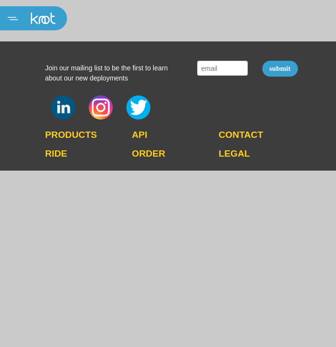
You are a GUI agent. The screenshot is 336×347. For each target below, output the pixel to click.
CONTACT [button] (241, 135)
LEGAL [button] (234, 153)
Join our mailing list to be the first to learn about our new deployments (106, 73)
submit (280, 68)
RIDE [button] (56, 153)
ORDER (148, 153)
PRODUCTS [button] (71, 135)
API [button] (140, 135)
